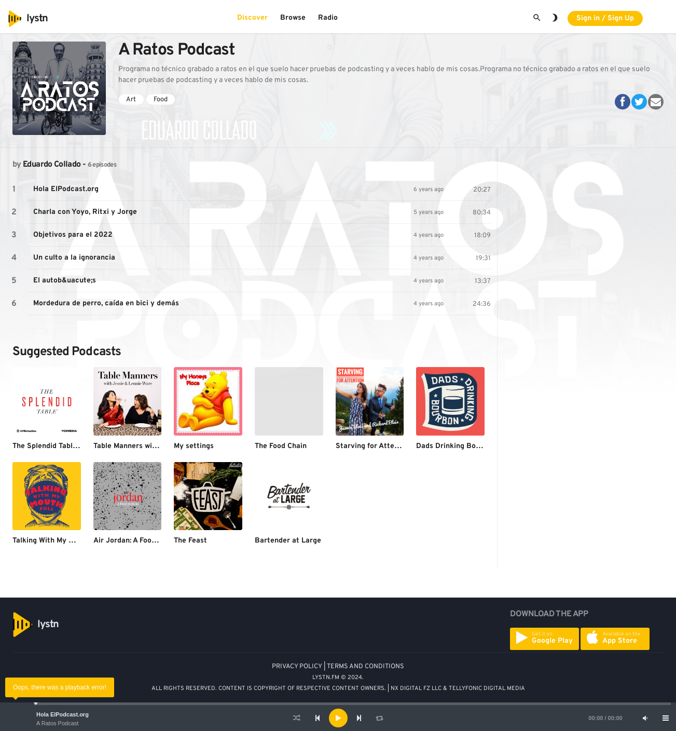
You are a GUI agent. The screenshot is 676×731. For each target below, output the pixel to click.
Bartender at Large (288, 540)
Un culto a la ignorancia (74, 257)
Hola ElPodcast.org (62, 714)
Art (131, 100)
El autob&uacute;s (64, 280)
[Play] (338, 718)
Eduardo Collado (51, 164)
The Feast (190, 540)
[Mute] (644, 718)
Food (161, 100)
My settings (194, 446)
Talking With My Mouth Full (58, 540)
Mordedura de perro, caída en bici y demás (106, 303)
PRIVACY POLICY (297, 666)
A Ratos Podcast (57, 723)
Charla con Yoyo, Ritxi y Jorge (85, 212)
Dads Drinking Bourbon (455, 446)
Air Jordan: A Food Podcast (139, 540)
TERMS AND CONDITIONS (365, 666)
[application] (338, 718)
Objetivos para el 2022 (73, 235)
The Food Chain (281, 446)
